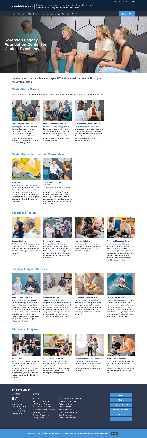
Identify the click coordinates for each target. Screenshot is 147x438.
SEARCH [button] (133, 1)
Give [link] (121, 395)
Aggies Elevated (17, 361)
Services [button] (22, 14)
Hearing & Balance (39, 418)
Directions (121, 414)
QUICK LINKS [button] (117, 1)
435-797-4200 (16, 409)
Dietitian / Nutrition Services (84, 300)
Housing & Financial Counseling (70, 398)
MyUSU (125, 1)
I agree (114, 433)
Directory (121, 419)
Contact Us (127, 14)
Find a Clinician (48, 14)
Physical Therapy (65, 407)
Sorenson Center (21, 389)
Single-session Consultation (68, 412)
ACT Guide (36, 398)
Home (13, 14)
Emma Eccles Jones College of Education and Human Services (58, 8)
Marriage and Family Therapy (53, 127)
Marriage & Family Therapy (68, 401)
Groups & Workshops (62, 14)
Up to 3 (109, 361)
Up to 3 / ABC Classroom (67, 418)
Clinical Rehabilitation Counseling (86, 127)
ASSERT (46, 361)
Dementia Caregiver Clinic (55, 300)
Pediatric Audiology (65, 404)
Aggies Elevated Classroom (42, 401)
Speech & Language (66, 415)
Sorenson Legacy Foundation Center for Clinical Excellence (65, 5)
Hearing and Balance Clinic (52, 244)
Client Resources (34, 14)
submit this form (78, 95)
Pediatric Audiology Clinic (83, 244)
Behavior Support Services (21, 300)
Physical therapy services (115, 300)
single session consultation (54, 188)
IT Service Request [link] (121, 405)
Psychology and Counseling (21, 127)
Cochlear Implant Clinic (20, 244)
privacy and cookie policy (100, 433)
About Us (75, 14)
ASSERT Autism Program (41, 404)
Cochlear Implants (39, 412)
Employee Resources (121, 410)
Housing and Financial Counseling (86, 361)
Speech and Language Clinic (116, 244)
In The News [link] (121, 400)
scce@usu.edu (17, 413)
